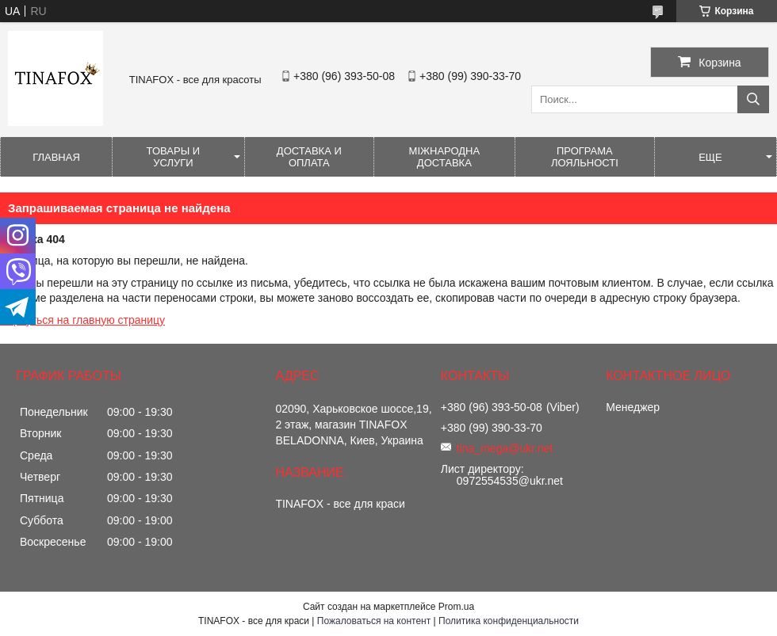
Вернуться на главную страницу (82, 320)
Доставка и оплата (309, 157)
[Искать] (753, 99)
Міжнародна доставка (444, 157)
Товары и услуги (174, 157)
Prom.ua (456, 606)
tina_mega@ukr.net (505, 448)
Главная (56, 157)
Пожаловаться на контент (374, 620)
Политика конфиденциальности (508, 620)
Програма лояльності (584, 157)
